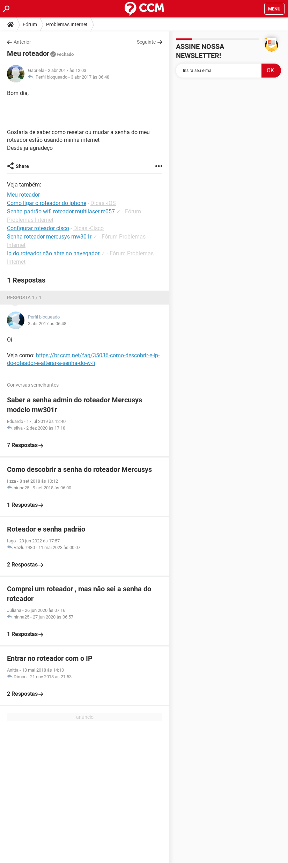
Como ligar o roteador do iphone (46, 203)
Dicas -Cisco (88, 228)
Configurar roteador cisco (38, 228)
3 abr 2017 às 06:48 (90, 77)
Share (22, 166)
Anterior (22, 42)
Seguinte (146, 42)
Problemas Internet (67, 24)
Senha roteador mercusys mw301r (49, 236)
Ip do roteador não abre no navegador (53, 253)
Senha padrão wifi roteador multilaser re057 (61, 211)
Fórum (30, 24)
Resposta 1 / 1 (24, 297)
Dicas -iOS (103, 203)
